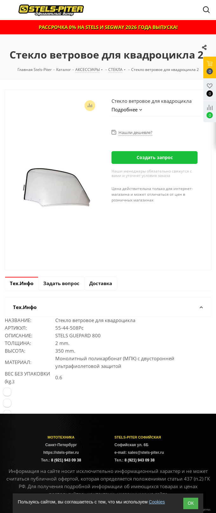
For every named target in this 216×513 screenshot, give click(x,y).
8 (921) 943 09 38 (66, 460)
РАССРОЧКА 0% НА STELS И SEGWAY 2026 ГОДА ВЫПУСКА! (108, 27)
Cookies (157, 501)
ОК (191, 503)
